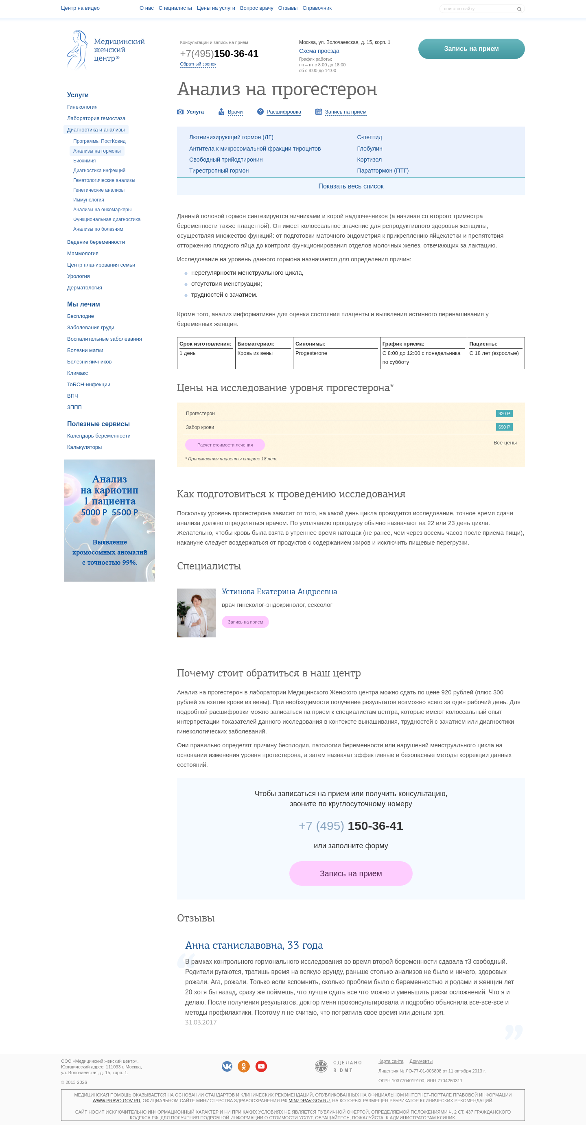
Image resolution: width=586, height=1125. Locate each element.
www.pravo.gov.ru (116, 1100)
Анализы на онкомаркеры (102, 209)
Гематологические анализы (104, 180)
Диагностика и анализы (96, 130)
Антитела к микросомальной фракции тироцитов (255, 148)
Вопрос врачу (256, 8)
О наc (147, 8)
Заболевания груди (90, 327)
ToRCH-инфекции (88, 384)
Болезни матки (85, 350)
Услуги (78, 95)
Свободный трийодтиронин (226, 159)
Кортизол (369, 159)
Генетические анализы (99, 190)
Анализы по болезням (98, 229)
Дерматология (84, 288)
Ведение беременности (96, 242)
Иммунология (88, 200)
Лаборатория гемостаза (96, 118)
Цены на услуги (216, 8)
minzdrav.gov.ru (309, 1100)
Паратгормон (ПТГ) (383, 170)
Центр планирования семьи (101, 265)
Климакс (77, 373)
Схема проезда (319, 51)
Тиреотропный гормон (219, 170)
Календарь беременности (99, 436)
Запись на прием (351, 873)
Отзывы (288, 8)
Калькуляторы (84, 447)
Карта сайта (390, 1061)
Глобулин (370, 148)
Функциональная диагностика (106, 219)
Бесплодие (80, 316)
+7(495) (219, 53)
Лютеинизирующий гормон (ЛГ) (231, 137)
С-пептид (369, 137)
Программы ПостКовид (99, 141)
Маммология (82, 253)
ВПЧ (72, 396)
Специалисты (175, 8)
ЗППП (74, 407)
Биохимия (84, 161)
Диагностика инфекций (99, 170)
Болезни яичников (89, 362)
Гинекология (82, 107)
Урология (78, 276)
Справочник (317, 8)
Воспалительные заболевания (104, 339)
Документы (421, 1061)
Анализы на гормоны (97, 151)
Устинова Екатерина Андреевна (279, 591)
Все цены (505, 443)
